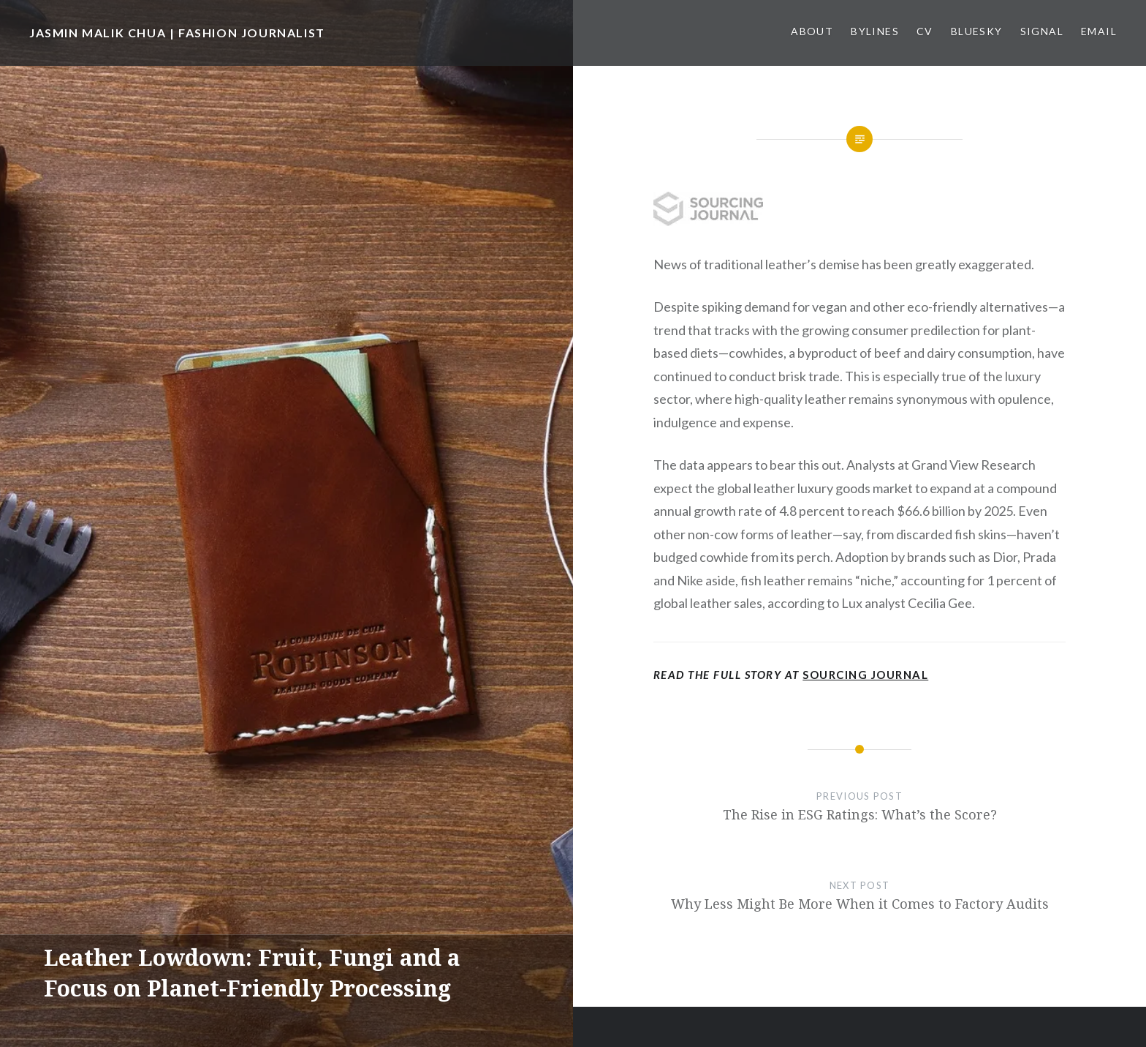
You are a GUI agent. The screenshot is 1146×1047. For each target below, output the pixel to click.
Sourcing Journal (865, 674)
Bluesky (977, 31)
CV (925, 31)
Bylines (875, 31)
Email (1099, 31)
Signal (1041, 31)
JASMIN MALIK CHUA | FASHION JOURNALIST (177, 33)
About (812, 31)
